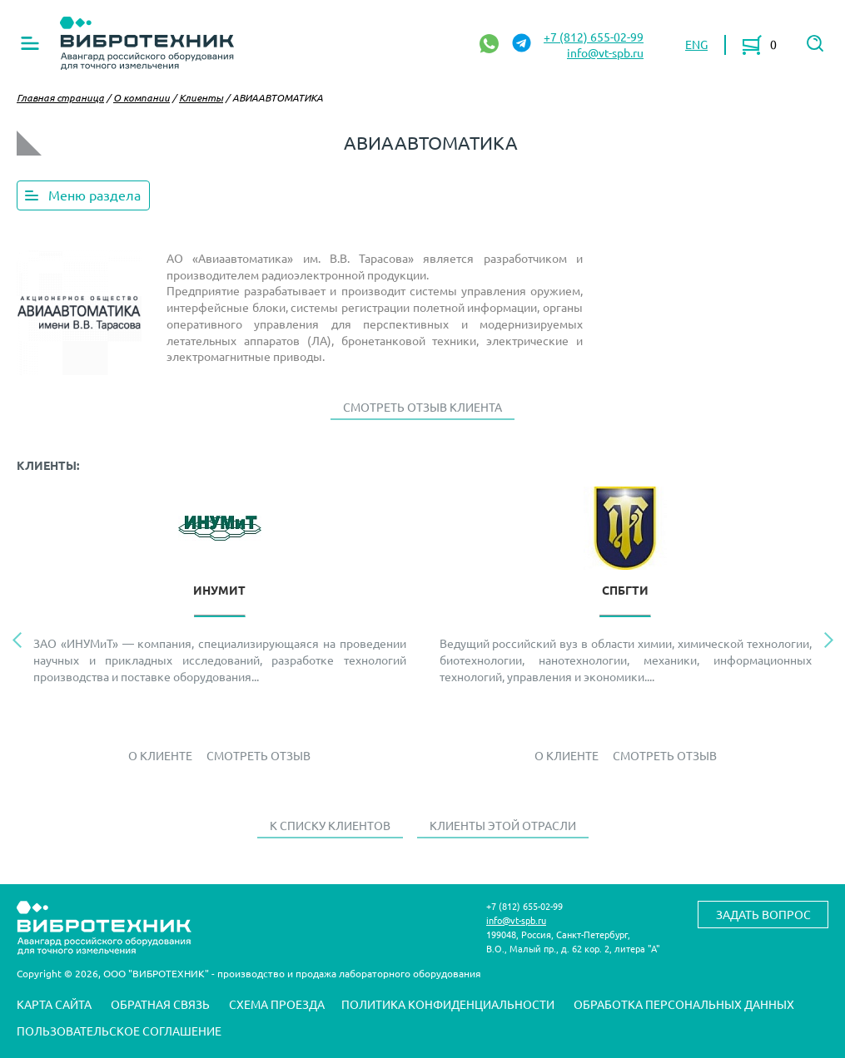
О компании (141, 97)
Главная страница (60, 97)
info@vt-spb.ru (605, 52)
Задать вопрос (763, 914)
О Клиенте (160, 755)
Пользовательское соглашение (119, 1030)
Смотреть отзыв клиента (422, 406)
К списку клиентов (330, 825)
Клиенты (201, 97)
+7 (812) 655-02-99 (594, 36)
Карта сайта (54, 1003)
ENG (696, 44)
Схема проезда (277, 1003)
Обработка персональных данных (684, 1003)
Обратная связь (160, 1003)
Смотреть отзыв (258, 755)
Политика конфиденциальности (447, 1003)
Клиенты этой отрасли (503, 825)
